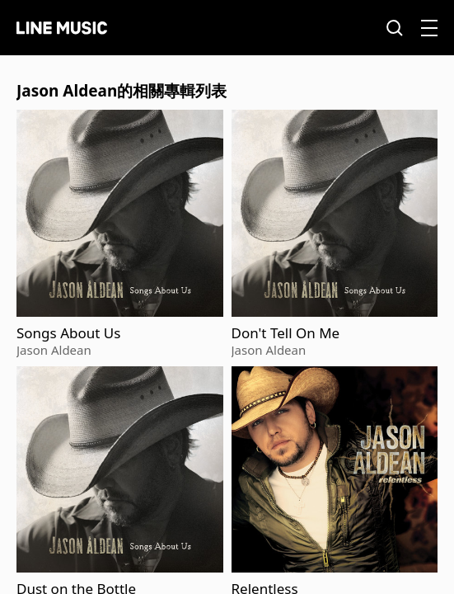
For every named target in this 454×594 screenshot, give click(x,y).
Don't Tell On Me (286, 333)
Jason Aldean (53, 350)
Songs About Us (68, 333)
